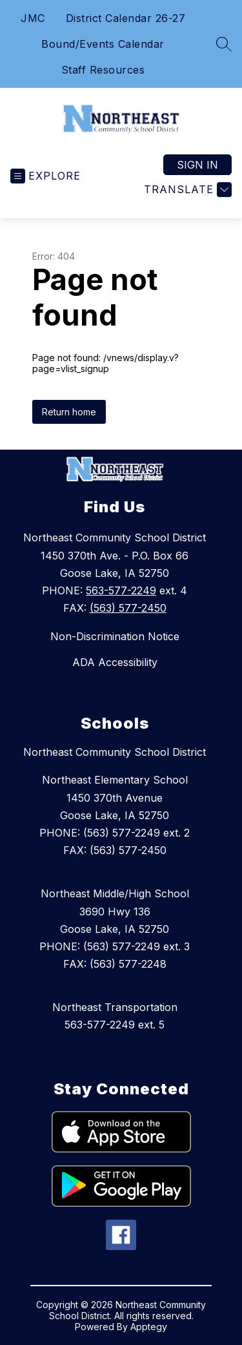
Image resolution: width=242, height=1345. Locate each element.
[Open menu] (45, 176)
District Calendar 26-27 (126, 18)
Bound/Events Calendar (103, 43)
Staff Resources (103, 69)
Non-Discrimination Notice (114, 636)
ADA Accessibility (114, 662)
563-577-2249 (121, 590)
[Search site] (224, 44)
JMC (33, 18)
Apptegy (148, 1326)
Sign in (197, 164)
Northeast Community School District (114, 751)
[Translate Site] (186, 190)
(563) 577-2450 (128, 607)
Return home (69, 411)
